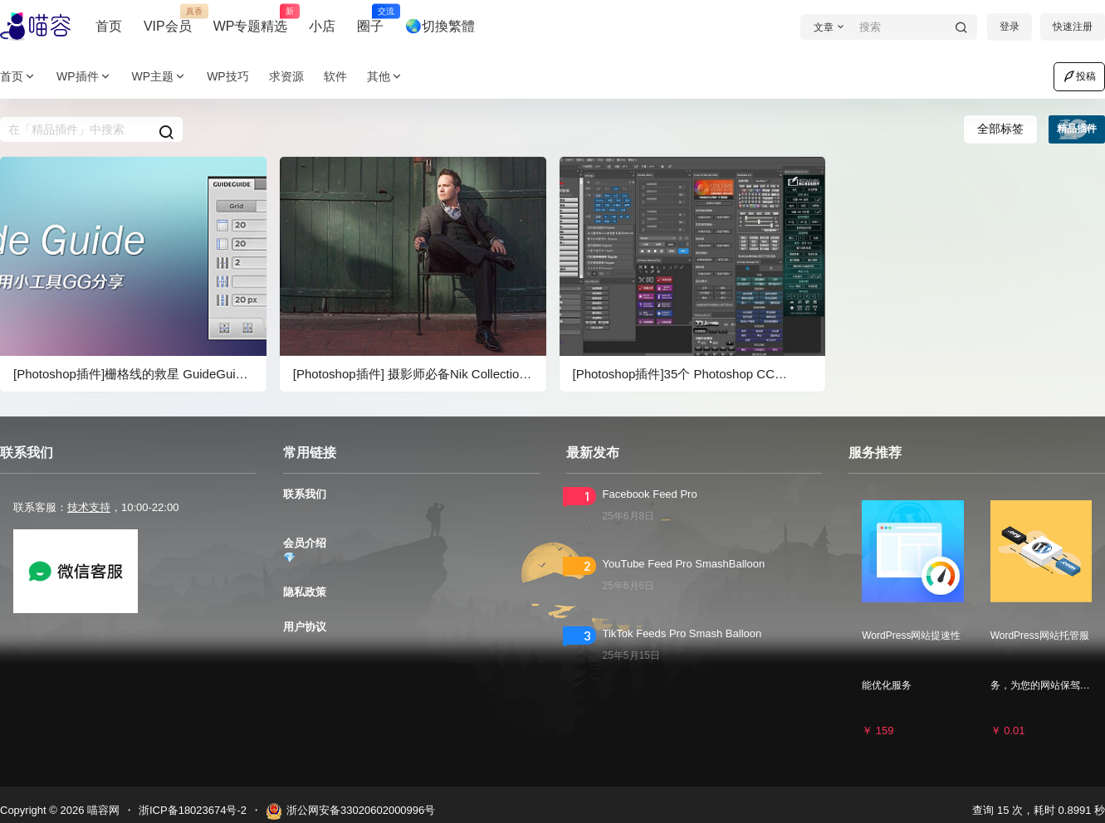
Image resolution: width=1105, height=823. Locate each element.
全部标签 (1000, 128)
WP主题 (160, 77)
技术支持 (88, 507)
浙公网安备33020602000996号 (350, 811)
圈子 (370, 19)
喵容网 (102, 810)
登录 (1009, 26)
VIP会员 (168, 19)
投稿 (1079, 76)
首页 (108, 26)
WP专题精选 (250, 19)
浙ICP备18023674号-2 (193, 810)
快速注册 (1073, 26)
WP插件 (84, 77)
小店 (322, 26)
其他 (385, 77)
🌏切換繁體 (440, 26)
